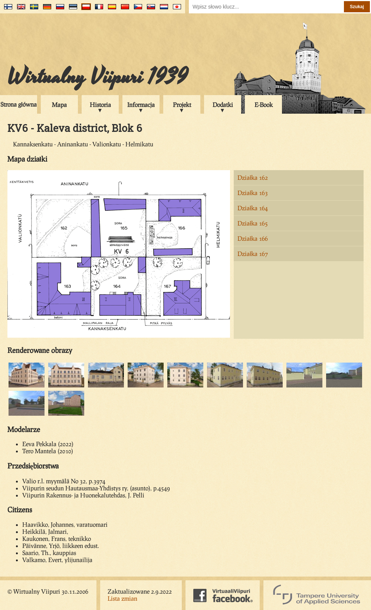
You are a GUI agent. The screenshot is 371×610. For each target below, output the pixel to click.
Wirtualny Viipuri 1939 (97, 77)
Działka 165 (252, 223)
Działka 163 (252, 192)
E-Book (264, 104)
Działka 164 (252, 207)
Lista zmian (122, 598)
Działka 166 (252, 238)
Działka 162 (252, 177)
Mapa (59, 104)
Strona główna (18, 104)
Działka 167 (252, 253)
